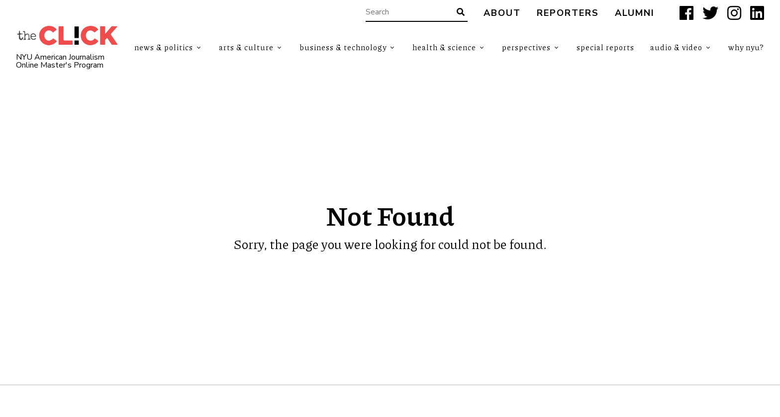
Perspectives (526, 47)
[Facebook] (686, 13)
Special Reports (605, 47)
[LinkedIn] (757, 13)
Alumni (635, 13)
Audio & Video (676, 47)
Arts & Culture (246, 47)
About (502, 13)
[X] (710, 13)
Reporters (568, 13)
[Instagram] (734, 13)
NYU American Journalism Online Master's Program (60, 61)
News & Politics (163, 47)
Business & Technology (343, 47)
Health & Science (444, 47)
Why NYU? (746, 47)
